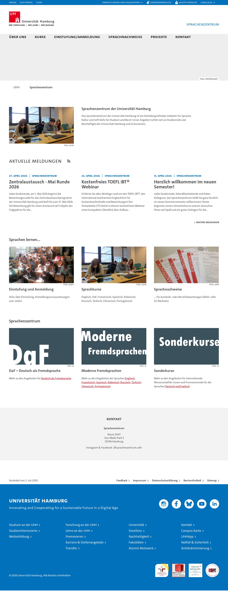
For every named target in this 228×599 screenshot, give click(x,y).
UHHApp (187, 545)
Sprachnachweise (125, 36)
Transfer (71, 557)
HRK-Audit (195, 574)
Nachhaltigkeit (139, 545)
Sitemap (212, 489)
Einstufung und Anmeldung (31, 297)
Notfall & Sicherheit (195, 551)
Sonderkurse (164, 379)
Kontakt (183, 36)
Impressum (139, 489)
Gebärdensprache (160, 2)
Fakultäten (136, 551)
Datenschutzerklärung (165, 489)
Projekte (159, 36)
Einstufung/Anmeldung (77, 36)
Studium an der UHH (23, 533)
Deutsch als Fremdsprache (56, 387)
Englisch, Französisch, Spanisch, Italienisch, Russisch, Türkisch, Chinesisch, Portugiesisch (112, 391)
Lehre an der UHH (78, 539)
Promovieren (74, 545)
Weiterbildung (19, 545)
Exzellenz (135, 539)
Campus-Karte (191, 539)
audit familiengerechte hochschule (162, 577)
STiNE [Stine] (39, 2)
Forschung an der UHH (81, 533)
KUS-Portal (26, 2)
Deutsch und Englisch (177, 395)
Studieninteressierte (23, 539)
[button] (122, 2)
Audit (175, 574)
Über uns (17, 36)
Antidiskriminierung (195, 557)
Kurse (40, 36)
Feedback (121, 489)
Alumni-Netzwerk (141, 557)
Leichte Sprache (188, 2)
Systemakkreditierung (212, 574)
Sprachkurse (91, 297)
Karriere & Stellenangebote (85, 551)
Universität (136, 533)
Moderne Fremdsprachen (101, 379)
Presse (12, 2)
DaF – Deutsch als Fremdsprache (34, 379)
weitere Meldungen (207, 230)
